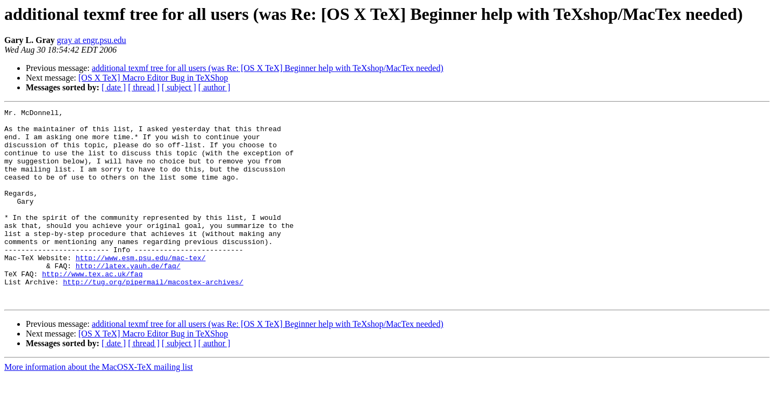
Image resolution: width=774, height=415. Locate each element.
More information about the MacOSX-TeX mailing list (98, 405)
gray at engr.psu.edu (91, 40)
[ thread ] (144, 87)
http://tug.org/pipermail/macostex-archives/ (153, 317)
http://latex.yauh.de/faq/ (128, 298)
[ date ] (114, 87)
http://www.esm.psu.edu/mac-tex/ (141, 288)
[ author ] (214, 87)
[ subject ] (179, 87)
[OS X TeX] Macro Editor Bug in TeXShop (153, 77)
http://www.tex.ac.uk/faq (92, 307)
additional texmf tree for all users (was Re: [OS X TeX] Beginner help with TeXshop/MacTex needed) (267, 68)
